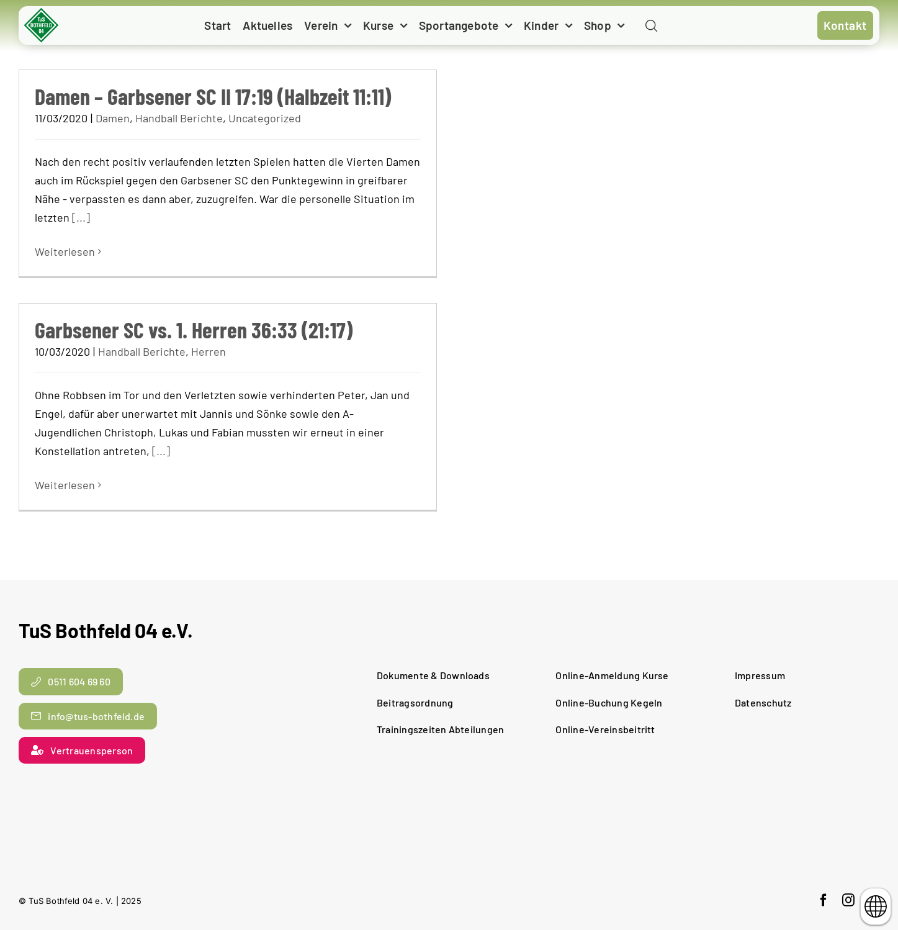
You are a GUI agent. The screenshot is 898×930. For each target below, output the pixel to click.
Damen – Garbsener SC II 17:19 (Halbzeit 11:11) (213, 96)
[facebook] (823, 900)
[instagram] (848, 900)
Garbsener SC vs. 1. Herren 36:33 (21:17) (193, 329)
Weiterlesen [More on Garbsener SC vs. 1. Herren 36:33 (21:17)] (65, 485)
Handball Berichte (179, 118)
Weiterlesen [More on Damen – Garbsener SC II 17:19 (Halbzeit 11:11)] (65, 251)
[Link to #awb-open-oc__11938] (651, 26)
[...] (81, 217)
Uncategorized (264, 118)
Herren (208, 351)
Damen (113, 118)
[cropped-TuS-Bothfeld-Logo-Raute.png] (41, 12)
